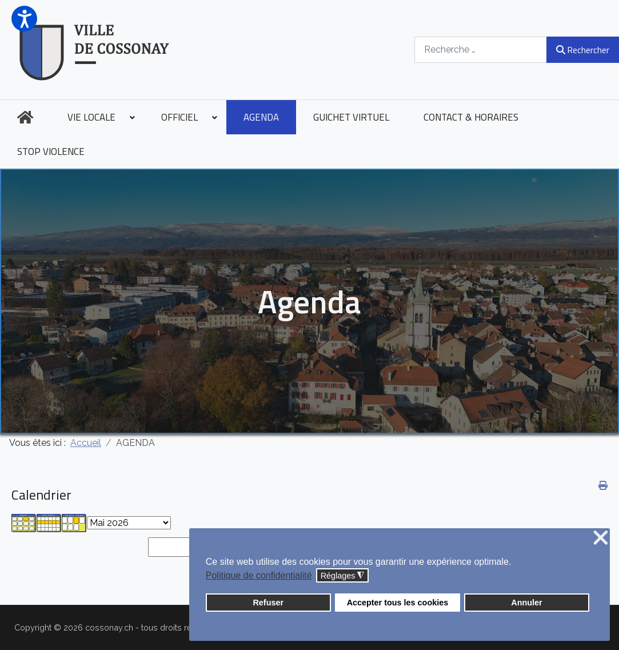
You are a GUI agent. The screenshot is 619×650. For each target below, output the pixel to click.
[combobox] (480, 49)
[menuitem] (25, 117)
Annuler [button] (526, 602)
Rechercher (582, 50)
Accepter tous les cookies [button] (398, 602)
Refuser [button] (268, 602)
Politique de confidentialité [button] (259, 575)
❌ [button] (601, 538)
